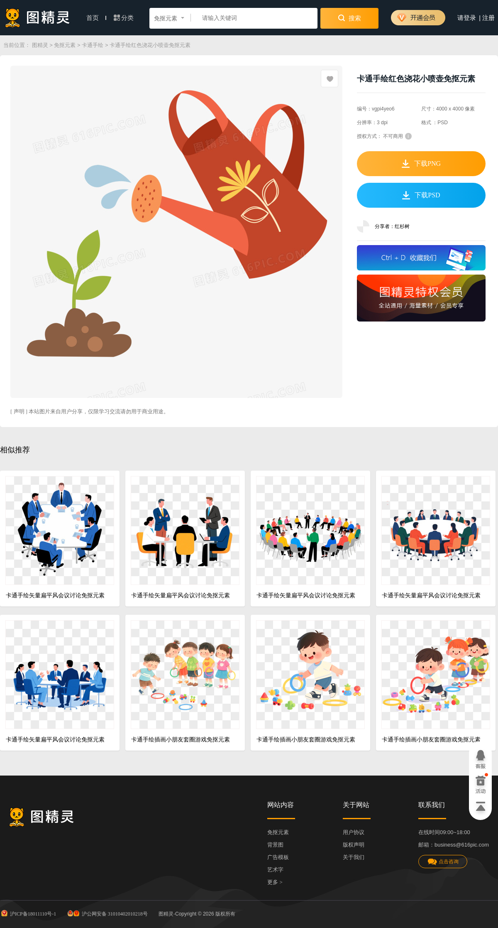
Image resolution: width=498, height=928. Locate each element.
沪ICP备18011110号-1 (28, 913)
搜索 (349, 18)
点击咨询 (443, 861)
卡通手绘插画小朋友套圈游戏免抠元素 (180, 740)
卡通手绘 (92, 45)
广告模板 (278, 857)
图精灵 (40, 45)
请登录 (466, 18)
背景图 (275, 845)
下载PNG (421, 163)
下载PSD (421, 195)
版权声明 (353, 845)
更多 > (275, 882)
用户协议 (353, 832)
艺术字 (275, 870)
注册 (488, 18)
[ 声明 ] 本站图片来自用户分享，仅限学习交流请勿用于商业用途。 (89, 411)
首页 (96, 18)
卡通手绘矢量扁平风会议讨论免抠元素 (55, 595)
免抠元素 (65, 45)
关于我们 (353, 857)
